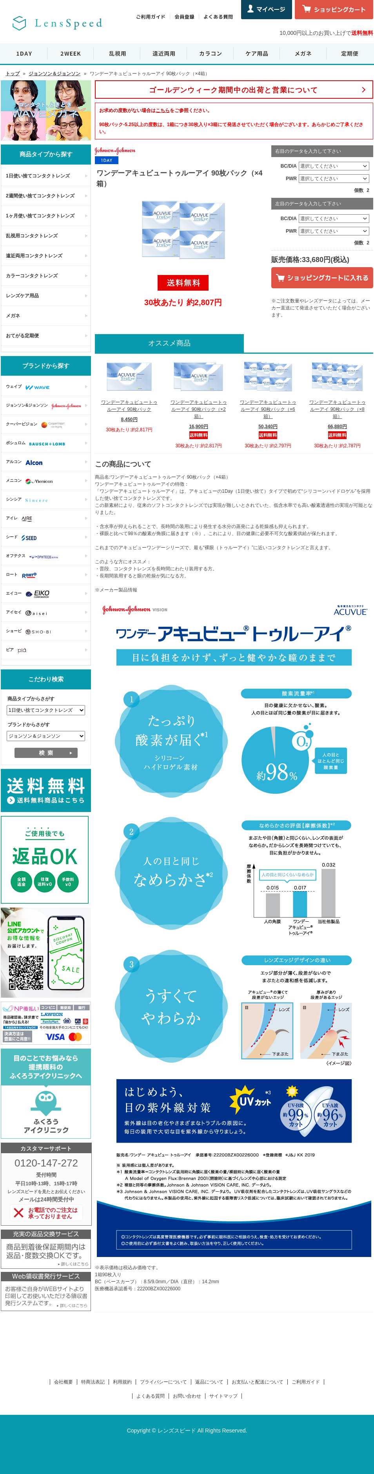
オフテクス (34, 557)
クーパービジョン (37, 425)
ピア (18, 651)
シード (23, 538)
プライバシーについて (163, 1382)
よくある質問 (150, 1396)
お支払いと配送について (257, 1382)
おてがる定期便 (22, 335)
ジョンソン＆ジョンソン (54, 73)
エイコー (29, 594)
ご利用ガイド (306, 1382)
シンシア (28, 500)
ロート (23, 575)
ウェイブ (29, 387)
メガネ (13, 315)
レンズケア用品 (22, 295)
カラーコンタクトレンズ (32, 276)
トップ (12, 73)
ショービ (30, 632)
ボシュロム (37, 444)
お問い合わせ (187, 1396)
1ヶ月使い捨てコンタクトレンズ (40, 216)
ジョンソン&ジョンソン (45, 406)
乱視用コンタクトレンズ (32, 236)
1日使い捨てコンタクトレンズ (38, 176)
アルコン (26, 463)
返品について (209, 1382)
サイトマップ (223, 1396)
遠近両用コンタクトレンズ (34, 256)
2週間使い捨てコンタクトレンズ (40, 196)
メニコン (31, 481)
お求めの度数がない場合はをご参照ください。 (155, 110)
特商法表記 (93, 1382)
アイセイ (28, 613)
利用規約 (122, 1382)
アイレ (21, 519)
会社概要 (63, 1382)
